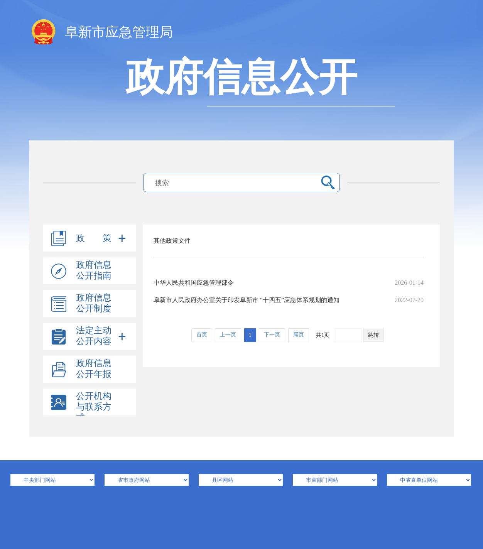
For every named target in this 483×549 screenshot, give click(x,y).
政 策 (93, 238)
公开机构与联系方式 (93, 406)
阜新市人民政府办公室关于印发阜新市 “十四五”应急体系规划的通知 (289, 300)
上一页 (228, 335)
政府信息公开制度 (93, 303)
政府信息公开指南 (93, 270)
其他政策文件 (172, 240)
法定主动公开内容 (93, 336)
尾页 (298, 335)
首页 (201, 335)
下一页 (272, 335)
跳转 (373, 335)
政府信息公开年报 (93, 368)
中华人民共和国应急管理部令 (289, 282)
